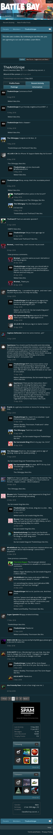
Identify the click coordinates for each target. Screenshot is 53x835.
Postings (14, 87)
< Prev (4, 699)
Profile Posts (14, 83)
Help (49, 827)
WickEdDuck (12, 547)
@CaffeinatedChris (21, 169)
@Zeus (46, 270)
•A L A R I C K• (12, 153)
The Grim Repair (44, 671)
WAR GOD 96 (12, 640)
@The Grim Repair (39, 663)
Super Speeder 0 (13, 614)
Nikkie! (10, 101)
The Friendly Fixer (14, 685)
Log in (49, 2)
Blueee (10, 494)
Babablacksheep (26, 377)
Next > (26, 699)
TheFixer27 (26, 148)
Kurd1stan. (18, 436)
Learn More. (36, 39)
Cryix (9, 478)
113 (37, 736)
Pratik (9, 407)
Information (37, 87)
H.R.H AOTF (11, 652)
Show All (35, 767)
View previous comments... (18, 254)
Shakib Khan (12, 290)
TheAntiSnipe (13, 91)
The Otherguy (13, 138)
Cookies (22, 59)
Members (20, 16)
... (33, 22)
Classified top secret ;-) (30, 812)
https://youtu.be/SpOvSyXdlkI (28, 640)
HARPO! (11, 229)
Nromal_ (10, 244)
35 (36, 744)
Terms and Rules (34, 832)
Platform (11, 6)
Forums (8, 16)
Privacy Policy (47, 832)
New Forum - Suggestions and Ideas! (37, 59)
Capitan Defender (14, 333)
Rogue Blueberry (26, 572)
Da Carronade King (37, 310)
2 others (17, 574)
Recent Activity (8, 22)
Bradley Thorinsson (27, 424)
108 (36, 774)
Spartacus (11, 345)
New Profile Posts (23, 22)
